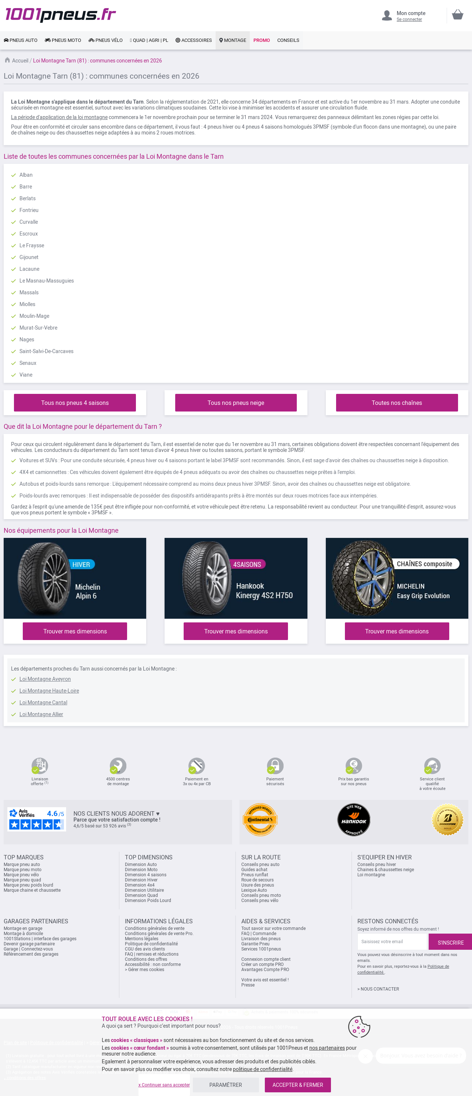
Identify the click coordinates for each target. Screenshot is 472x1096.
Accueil (20, 61)
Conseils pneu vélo (259, 900)
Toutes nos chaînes (397, 402)
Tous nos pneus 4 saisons (75, 402)
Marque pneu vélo (21, 874)
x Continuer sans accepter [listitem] (164, 1085)
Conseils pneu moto (261, 895)
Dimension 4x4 (140, 885)
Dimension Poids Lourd (148, 900)
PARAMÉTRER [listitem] (225, 1085)
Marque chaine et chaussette (32, 890)
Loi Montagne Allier (41, 714)
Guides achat (254, 869)
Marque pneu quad (22, 880)
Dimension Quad (141, 895)
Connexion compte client (266, 959)
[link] (20, 40)
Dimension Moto (141, 869)
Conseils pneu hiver (376, 864)
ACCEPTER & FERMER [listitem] (298, 1085)
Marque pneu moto (23, 869)
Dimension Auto (141, 864)
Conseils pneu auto (260, 864)
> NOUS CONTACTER (378, 989)
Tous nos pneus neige (236, 402)
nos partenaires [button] (327, 1048)
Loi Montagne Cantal (43, 702)
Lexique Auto (254, 890)
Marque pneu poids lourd (28, 885)
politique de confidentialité (262, 1069)
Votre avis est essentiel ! (265, 979)
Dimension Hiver (141, 880)
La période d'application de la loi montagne (59, 117)
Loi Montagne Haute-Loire (49, 691)
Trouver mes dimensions (75, 631)
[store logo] (61, 15)
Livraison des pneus (261, 938)
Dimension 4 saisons (145, 874)
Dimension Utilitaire (144, 890)
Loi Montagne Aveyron (45, 679)
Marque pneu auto (22, 864)
